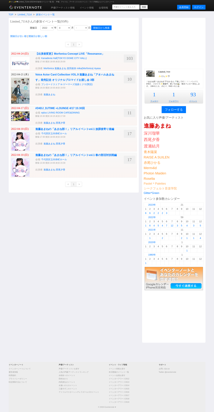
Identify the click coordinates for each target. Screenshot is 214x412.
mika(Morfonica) (85, 68)
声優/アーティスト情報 (63, 7)
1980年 (152, 254)
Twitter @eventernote (167, 372)
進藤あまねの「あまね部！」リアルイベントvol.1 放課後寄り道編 (74, 129)
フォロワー (174, 101)
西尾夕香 (60, 122)
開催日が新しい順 (38, 36)
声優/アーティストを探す (69, 369)
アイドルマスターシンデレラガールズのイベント (79, 392)
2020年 (152, 242)
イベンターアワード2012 (119, 379)
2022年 (152, 217)
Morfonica (49, 68)
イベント (193, 101)
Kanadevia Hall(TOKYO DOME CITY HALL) (64, 58)
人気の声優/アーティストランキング (74, 372)
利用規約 (12, 375)
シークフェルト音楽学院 (160, 188)
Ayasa (97, 68)
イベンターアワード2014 (119, 385)
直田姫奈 (71, 68)
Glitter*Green (151, 193)
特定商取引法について (18, 382)
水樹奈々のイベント (67, 375)
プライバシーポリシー (18, 379)
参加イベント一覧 (45, 14)
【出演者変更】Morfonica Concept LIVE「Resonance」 (69, 53)
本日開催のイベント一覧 (119, 372)
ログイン (198, 7)
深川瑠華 (152, 133)
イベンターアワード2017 (119, 395)
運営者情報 (13, 372)
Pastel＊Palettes (155, 183)
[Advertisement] (174, 42)
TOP (11, 14)
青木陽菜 (150, 152)
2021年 (152, 229)
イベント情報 (87, 7)
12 (172, 225)
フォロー (154, 101)
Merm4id (150, 168)
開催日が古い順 (18, 36)
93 (193, 94)
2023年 (152, 204)
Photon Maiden (155, 173)
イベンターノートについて (20, 369)
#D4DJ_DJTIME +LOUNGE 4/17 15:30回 (60, 108)
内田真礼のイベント (67, 382)
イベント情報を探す (117, 369)
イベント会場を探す (117, 375)
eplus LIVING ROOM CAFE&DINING (60, 112)
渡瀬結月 (152, 146)
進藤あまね (60, 68)
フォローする (174, 109)
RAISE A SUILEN (157, 157)
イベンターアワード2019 (119, 402)
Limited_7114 (25, 14)
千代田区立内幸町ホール (54, 133)
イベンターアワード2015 (119, 389)
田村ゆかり (63, 379)
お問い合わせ (164, 369)
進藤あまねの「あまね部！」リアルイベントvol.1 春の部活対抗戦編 (76, 155)
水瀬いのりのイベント (68, 385)
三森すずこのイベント (68, 389)
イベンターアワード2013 (119, 382)
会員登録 (183, 7)
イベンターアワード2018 (119, 399)
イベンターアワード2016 (119, 392)
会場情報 (103, 7)
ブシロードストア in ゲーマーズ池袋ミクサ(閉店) (67, 84)
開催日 (33, 27)
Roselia (149, 178)
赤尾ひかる (152, 162)
